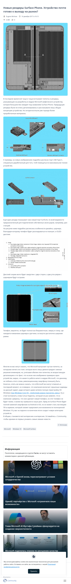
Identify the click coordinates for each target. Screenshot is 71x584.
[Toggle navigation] (65, 581)
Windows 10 (17, 429)
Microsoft (7, 429)
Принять (33, 571)
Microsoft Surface (29, 429)
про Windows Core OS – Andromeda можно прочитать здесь (35, 393)
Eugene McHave (11, 16)
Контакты (7, 577)
